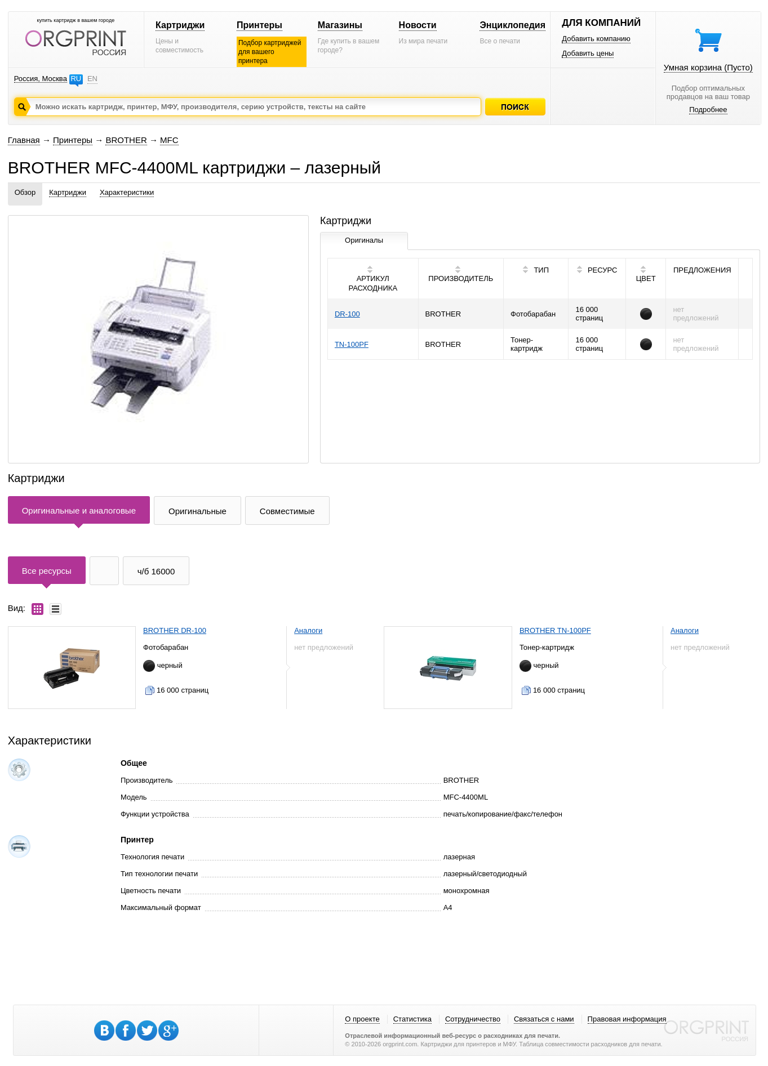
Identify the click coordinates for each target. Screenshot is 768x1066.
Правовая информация (627, 1019)
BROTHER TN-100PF (555, 630)
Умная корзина (708, 67)
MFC (169, 140)
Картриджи (180, 25)
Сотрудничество (472, 1019)
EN (92, 78)
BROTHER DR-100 (174, 630)
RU (75, 78)
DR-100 (347, 314)
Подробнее (708, 109)
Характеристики (127, 192)
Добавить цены (588, 53)
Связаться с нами (544, 1019)
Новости (418, 25)
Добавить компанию (596, 38)
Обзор (25, 192)
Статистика (412, 1019)
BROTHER (126, 140)
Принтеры (259, 25)
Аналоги (308, 630)
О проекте (362, 1019)
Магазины (340, 25)
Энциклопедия (512, 25)
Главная (24, 140)
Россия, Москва (40, 78)
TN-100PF (352, 344)
